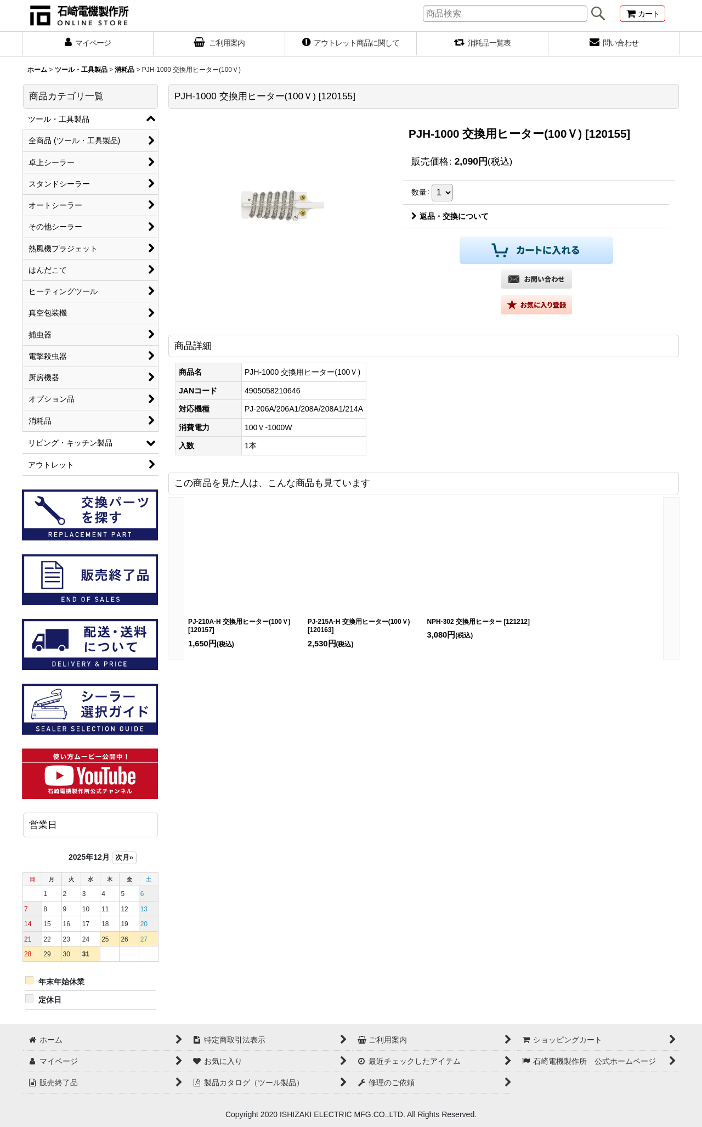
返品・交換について (450, 216)
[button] (536, 304)
